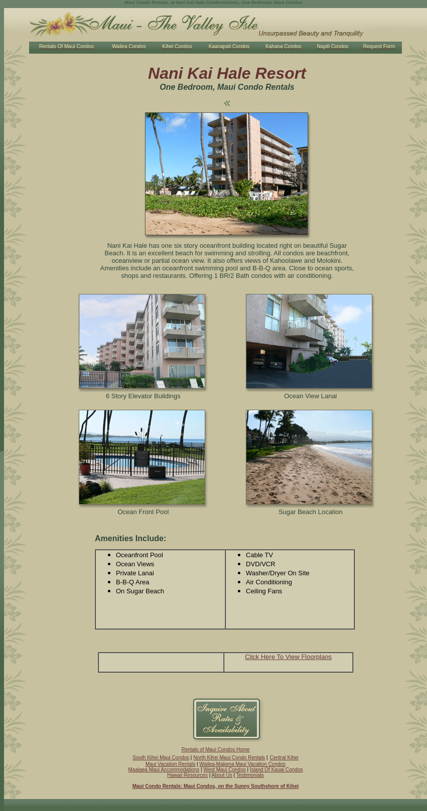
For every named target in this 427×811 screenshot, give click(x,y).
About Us (222, 775)
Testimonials (250, 775)
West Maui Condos (224, 769)
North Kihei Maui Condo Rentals (229, 757)
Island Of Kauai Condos (276, 769)
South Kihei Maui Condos (160, 757)
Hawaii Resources (187, 775)
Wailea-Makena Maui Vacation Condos (242, 764)
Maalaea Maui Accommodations (164, 769)
